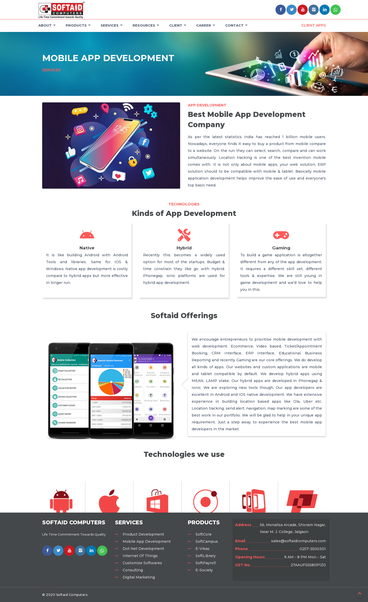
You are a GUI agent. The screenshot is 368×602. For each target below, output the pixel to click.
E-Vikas (202, 548)
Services (110, 25)
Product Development (143, 534)
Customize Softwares (142, 563)
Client (175, 25)
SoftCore (203, 534)
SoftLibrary (205, 555)
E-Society (204, 570)
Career (203, 25)
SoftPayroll (205, 563)
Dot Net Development (143, 548)
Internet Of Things (140, 555)
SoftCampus (206, 541)
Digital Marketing (139, 577)
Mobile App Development (147, 541)
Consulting (133, 570)
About (45, 25)
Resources (144, 25)
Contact (234, 25)
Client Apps (313, 25)
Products (76, 25)
